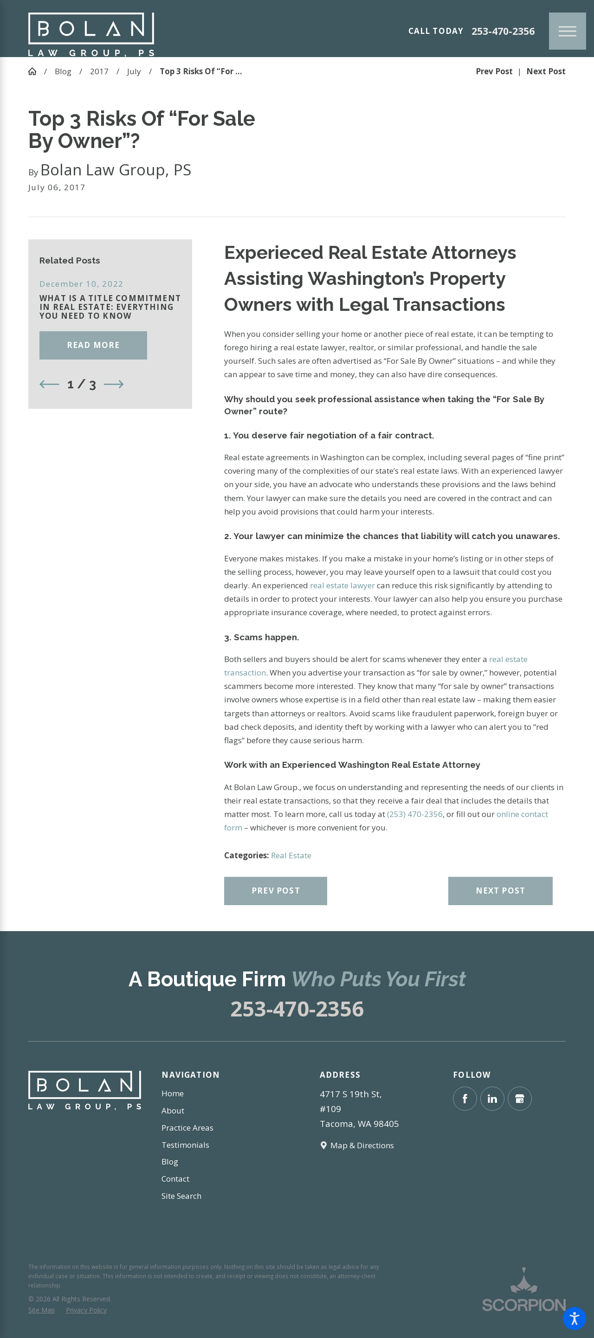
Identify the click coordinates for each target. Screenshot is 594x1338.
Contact (175, 1178)
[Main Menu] (567, 31)
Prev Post (276, 890)
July (134, 71)
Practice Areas (187, 1127)
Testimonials (185, 1144)
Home (172, 1093)
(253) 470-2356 (415, 814)
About (172, 1110)
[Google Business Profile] (520, 1099)
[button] (574, 1318)
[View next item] (114, 384)
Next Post (501, 890)
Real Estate (291, 855)
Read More (93, 345)
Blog (63, 71)
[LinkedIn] (492, 1099)
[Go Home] (36, 71)
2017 (99, 71)
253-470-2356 (503, 31)
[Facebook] (465, 1099)
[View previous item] (49, 384)
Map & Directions (362, 1145)
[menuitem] (217, 1093)
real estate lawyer (343, 585)
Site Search (181, 1195)
